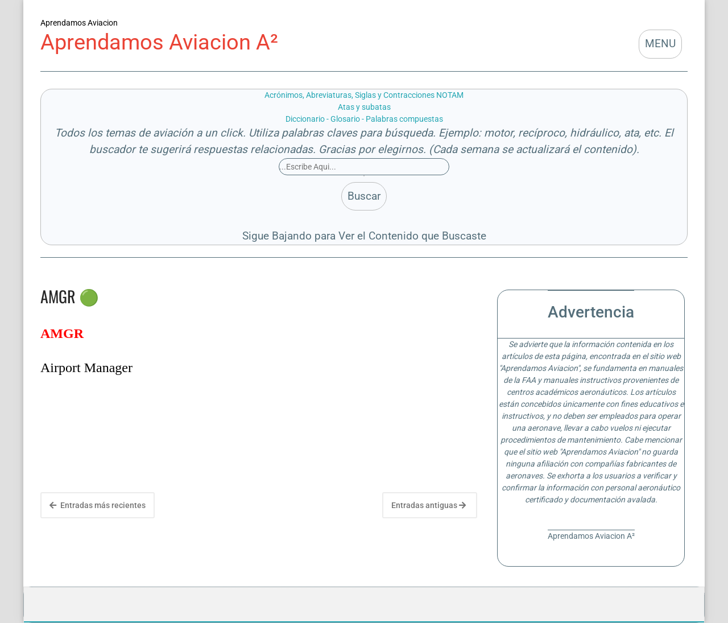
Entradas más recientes (97, 505)
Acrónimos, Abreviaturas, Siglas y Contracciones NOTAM (364, 95)
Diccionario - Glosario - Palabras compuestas (364, 118)
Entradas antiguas (428, 505)
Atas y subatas (364, 107)
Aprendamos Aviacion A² (159, 42)
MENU (660, 43)
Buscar (364, 196)
